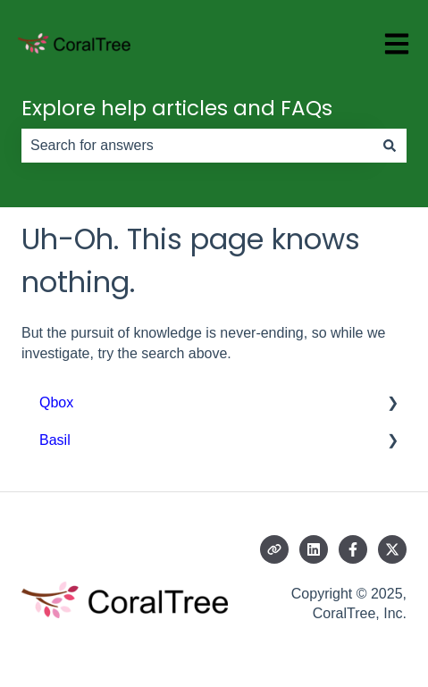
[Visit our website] (274, 549)
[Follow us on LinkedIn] (313, 549)
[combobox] (197, 146)
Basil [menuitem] (55, 440)
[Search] (390, 146)
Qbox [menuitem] (56, 402)
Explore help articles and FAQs (176, 108)
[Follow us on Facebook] (353, 549)
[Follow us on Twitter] (392, 549)
